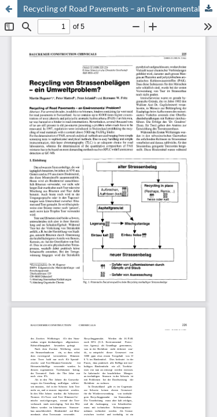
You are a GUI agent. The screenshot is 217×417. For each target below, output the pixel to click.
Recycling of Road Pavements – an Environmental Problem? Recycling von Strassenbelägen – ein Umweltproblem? (120, 8)
